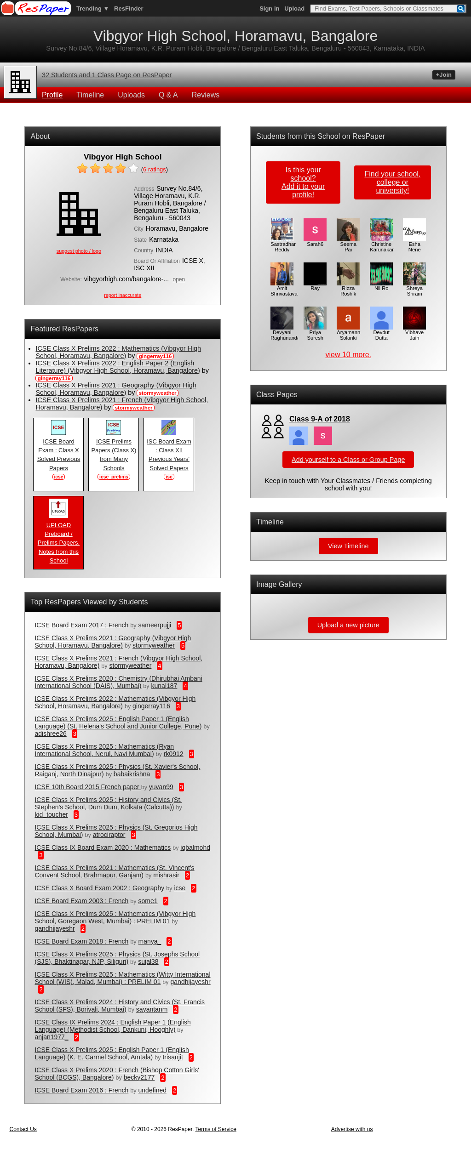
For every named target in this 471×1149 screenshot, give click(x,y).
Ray (315, 286)
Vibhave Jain (414, 333)
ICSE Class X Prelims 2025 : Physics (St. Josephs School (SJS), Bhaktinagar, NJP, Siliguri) (117, 957)
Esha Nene (414, 244)
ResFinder (129, 8)
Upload (294, 8)
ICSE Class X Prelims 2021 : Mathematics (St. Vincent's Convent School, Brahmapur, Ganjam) (114, 871)
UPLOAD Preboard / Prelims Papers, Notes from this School (59, 539)
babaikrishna (132, 774)
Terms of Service (215, 1129)
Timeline (90, 95)
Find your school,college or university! (392, 182)
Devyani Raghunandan (286, 333)
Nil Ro (381, 286)
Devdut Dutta (381, 333)
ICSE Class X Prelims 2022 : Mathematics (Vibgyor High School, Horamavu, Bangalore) (118, 352)
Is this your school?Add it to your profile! (303, 182)
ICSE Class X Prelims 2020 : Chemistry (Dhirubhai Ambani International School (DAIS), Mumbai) (118, 682)
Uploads (131, 95)
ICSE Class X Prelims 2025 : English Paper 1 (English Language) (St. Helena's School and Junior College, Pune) (117, 722)
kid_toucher (51, 814)
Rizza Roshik (348, 288)
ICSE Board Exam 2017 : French (81, 625)
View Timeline (348, 546)
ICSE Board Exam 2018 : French (81, 941)
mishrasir (166, 875)
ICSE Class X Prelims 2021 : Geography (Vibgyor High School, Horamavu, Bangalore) (115, 388)
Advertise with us (352, 1129)
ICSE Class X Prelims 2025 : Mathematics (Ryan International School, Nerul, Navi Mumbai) (104, 750)
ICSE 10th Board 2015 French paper (87, 787)
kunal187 (164, 685)
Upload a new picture (348, 625)
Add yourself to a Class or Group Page (348, 459)
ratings (154, 169)
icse (179, 888)
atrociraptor (109, 834)
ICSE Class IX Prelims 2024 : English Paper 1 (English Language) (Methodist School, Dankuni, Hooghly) (112, 1025)
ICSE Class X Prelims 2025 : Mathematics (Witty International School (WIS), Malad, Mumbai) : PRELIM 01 (122, 978)
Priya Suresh (315, 333)
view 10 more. (348, 354)
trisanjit (172, 1057)
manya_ (149, 941)
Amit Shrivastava (283, 288)
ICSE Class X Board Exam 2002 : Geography (99, 888)
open (179, 279)
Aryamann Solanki (348, 333)
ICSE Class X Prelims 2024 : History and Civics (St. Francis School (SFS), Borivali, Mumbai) (119, 1005)
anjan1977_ (51, 1037)
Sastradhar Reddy (283, 244)
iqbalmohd (195, 847)
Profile (52, 95)
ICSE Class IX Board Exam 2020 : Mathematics (102, 847)
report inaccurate (122, 295)
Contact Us (22, 1129)
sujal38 (148, 961)
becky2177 (139, 1077)
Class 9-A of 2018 (319, 419)
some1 (148, 900)
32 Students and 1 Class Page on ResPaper (107, 75)
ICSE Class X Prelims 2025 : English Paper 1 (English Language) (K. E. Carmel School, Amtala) (111, 1053)
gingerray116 (151, 706)
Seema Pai (348, 244)
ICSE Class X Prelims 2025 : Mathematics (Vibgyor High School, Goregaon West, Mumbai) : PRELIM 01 (114, 917)
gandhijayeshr (54, 928)
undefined (152, 1090)
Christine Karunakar (382, 244)
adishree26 (50, 733)
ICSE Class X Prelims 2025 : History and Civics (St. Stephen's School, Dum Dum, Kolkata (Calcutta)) (108, 803)
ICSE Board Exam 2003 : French (81, 900)
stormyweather (153, 645)
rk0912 (174, 753)
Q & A (168, 95)
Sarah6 (315, 242)
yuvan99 (161, 787)
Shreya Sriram (414, 288)
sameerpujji (155, 625)
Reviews (205, 95)
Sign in (269, 8)
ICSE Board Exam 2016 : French (81, 1090)
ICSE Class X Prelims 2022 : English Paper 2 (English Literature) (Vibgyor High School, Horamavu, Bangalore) (117, 366)
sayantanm (151, 1009)
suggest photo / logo (79, 251)
